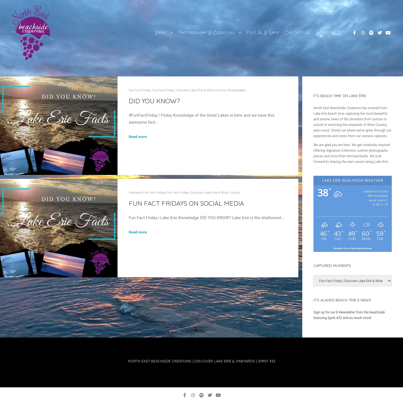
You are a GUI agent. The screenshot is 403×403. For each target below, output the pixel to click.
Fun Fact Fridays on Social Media (186, 203)
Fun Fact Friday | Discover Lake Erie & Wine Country (189, 90)
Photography (237, 90)
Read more (138, 137)
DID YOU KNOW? (154, 101)
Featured (135, 193)
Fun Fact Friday (140, 90)
